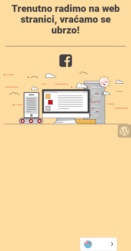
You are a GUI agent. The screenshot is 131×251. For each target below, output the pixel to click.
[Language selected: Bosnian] (98, 244)
